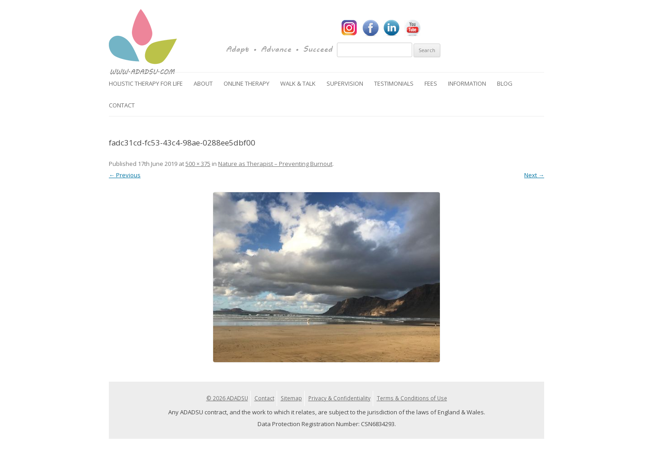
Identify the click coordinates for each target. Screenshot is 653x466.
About (203, 83)
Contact (122, 105)
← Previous (125, 175)
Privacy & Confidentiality (339, 398)
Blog (504, 83)
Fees (430, 83)
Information (467, 83)
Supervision (344, 83)
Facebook (370, 28)
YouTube (412, 28)
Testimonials (394, 83)
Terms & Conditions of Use (412, 398)
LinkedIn (391, 28)
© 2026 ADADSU (227, 398)
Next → (534, 175)
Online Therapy (246, 83)
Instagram (349, 28)
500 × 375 (197, 164)
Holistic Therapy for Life (146, 83)
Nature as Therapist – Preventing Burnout (275, 164)
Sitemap (291, 398)
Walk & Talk (298, 83)
